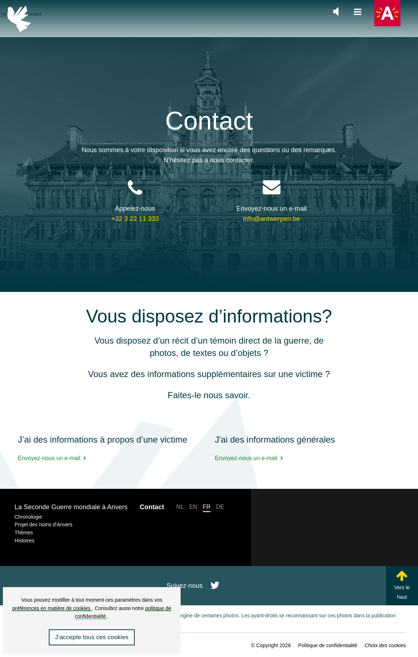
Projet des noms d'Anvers (43, 524)
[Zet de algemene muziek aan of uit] (335, 11)
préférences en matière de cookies (52, 608)
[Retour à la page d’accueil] (19, 18)
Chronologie (28, 517)
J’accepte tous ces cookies (92, 637)
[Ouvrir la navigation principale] (357, 12)
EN (193, 507)
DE (220, 507)
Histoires (24, 540)
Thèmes (24, 532)
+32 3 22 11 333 (135, 201)
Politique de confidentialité (328, 645)
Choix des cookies (385, 645)
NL (180, 507)
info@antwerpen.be (271, 201)
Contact (152, 507)
